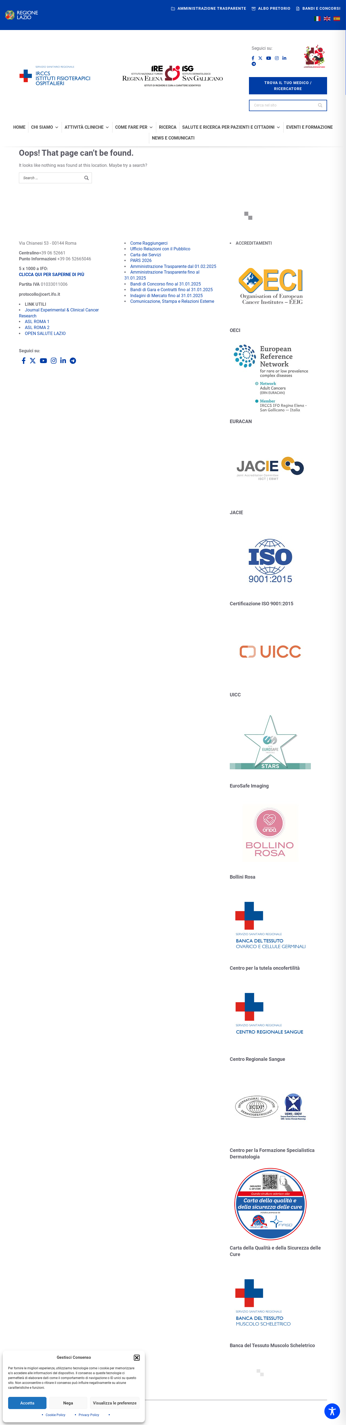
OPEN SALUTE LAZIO (45, 333)
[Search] (320, 105)
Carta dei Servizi (145, 254)
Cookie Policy (55, 1415)
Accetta (27, 1403)
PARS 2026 (141, 260)
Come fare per (134, 127)
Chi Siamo (45, 127)
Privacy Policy (89, 1415)
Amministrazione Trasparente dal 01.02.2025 (173, 266)
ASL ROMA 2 (37, 327)
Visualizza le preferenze (115, 1403)
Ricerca (168, 127)
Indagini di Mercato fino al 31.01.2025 (166, 295)
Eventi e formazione (309, 127)
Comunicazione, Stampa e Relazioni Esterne (172, 301)
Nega (68, 1403)
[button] (136, 1357)
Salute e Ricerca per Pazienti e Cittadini (231, 127)
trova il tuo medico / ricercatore (288, 86)
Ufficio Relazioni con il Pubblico (160, 248)
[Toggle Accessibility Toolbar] (332, 1411)
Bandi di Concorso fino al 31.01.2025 (165, 284)
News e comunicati (173, 138)
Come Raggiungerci (149, 243)
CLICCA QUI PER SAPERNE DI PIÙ (51, 274)
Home (19, 127)
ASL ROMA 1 (37, 321)
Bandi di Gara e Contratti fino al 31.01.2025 (171, 289)
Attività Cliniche (87, 127)
